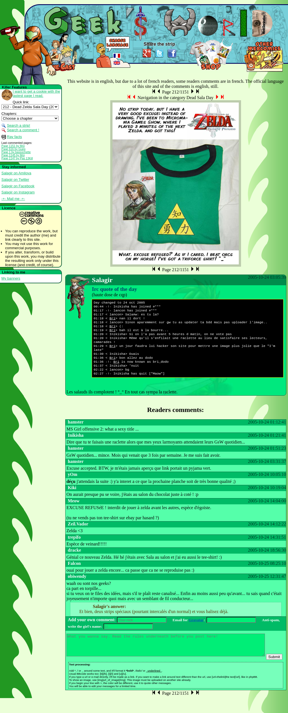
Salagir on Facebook (17, 186)
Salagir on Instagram (18, 192)
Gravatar (196, 631)
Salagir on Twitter (15, 179)
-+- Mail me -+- (13, 199)
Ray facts (14, 137)
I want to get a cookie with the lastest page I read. (36, 93)
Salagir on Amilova (16, 173)
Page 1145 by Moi (13, 155)
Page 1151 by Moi (13, 146)
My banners (10, 278)
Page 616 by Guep (13, 149)
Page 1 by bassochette (16, 152)
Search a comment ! (23, 130)
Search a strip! (18, 125)
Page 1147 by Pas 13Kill (17, 158)
